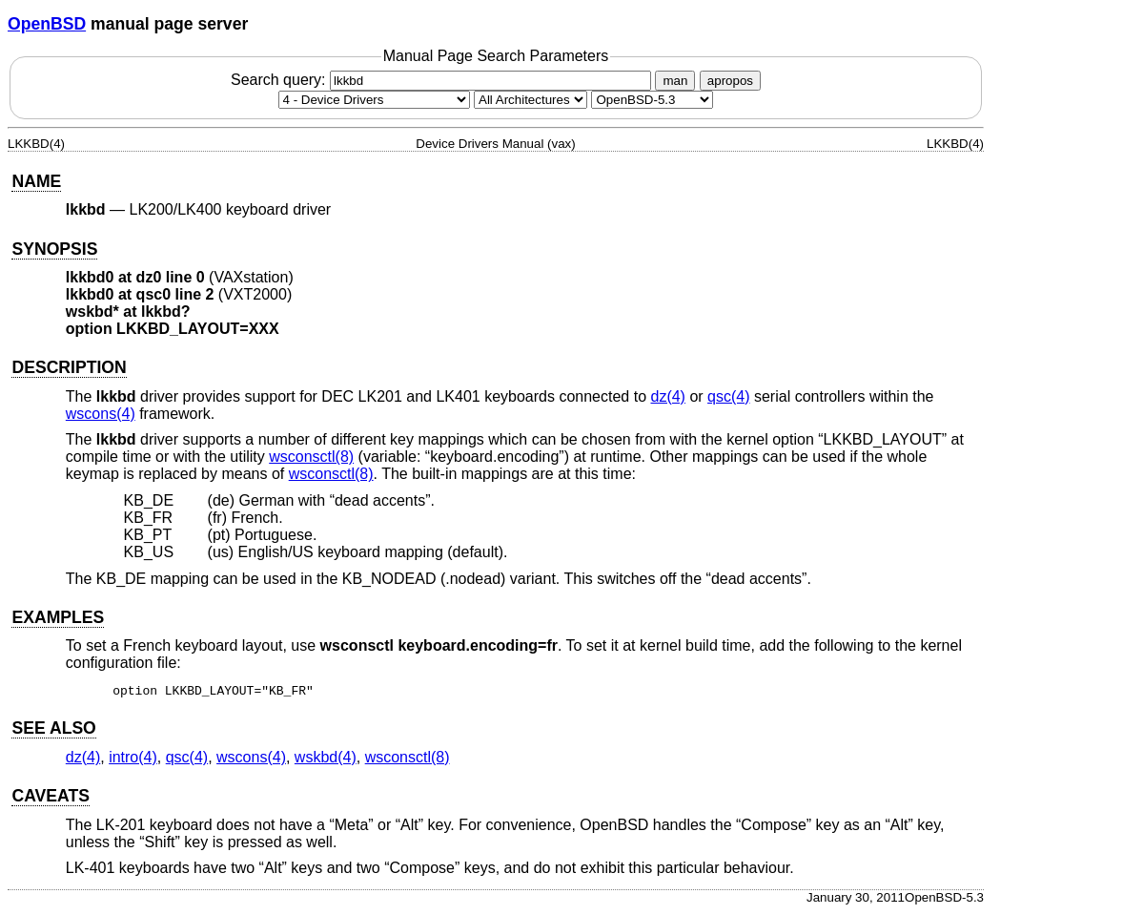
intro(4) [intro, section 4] (133, 760)
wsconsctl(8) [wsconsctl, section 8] (311, 456)
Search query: (443, 80)
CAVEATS (50, 798)
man (675, 80)
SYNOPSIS (54, 249)
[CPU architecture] (530, 100)
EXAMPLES (57, 617)
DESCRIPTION (68, 367)
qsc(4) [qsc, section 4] (728, 396)
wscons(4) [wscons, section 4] (100, 414)
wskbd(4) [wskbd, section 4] (326, 760)
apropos (730, 80)
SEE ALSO (53, 730)
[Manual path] (652, 100)
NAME (36, 181)
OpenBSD (47, 23)
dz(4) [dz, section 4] (667, 396)
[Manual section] (374, 100)
